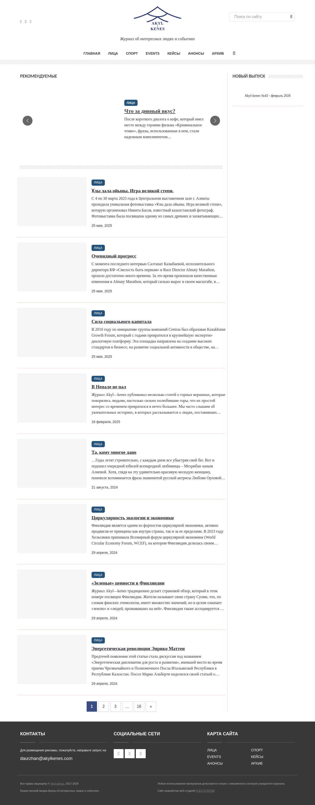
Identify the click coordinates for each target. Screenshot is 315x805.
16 (139, 706)
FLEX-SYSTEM (205, 790)
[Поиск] (260, 16)
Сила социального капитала (122, 321)
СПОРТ (132, 53)
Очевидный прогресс (114, 255)
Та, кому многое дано (114, 451)
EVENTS (152, 53)
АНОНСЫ (196, 53)
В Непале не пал (109, 386)
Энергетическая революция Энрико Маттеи (138, 648)
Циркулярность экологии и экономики (133, 517)
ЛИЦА (113, 53)
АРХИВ (218, 53)
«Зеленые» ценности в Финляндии (128, 582)
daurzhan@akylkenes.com (46, 758)
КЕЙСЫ (173, 53)
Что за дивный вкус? (149, 110)
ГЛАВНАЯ (91, 53)
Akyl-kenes (57, 783)
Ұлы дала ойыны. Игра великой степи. (132, 190)
